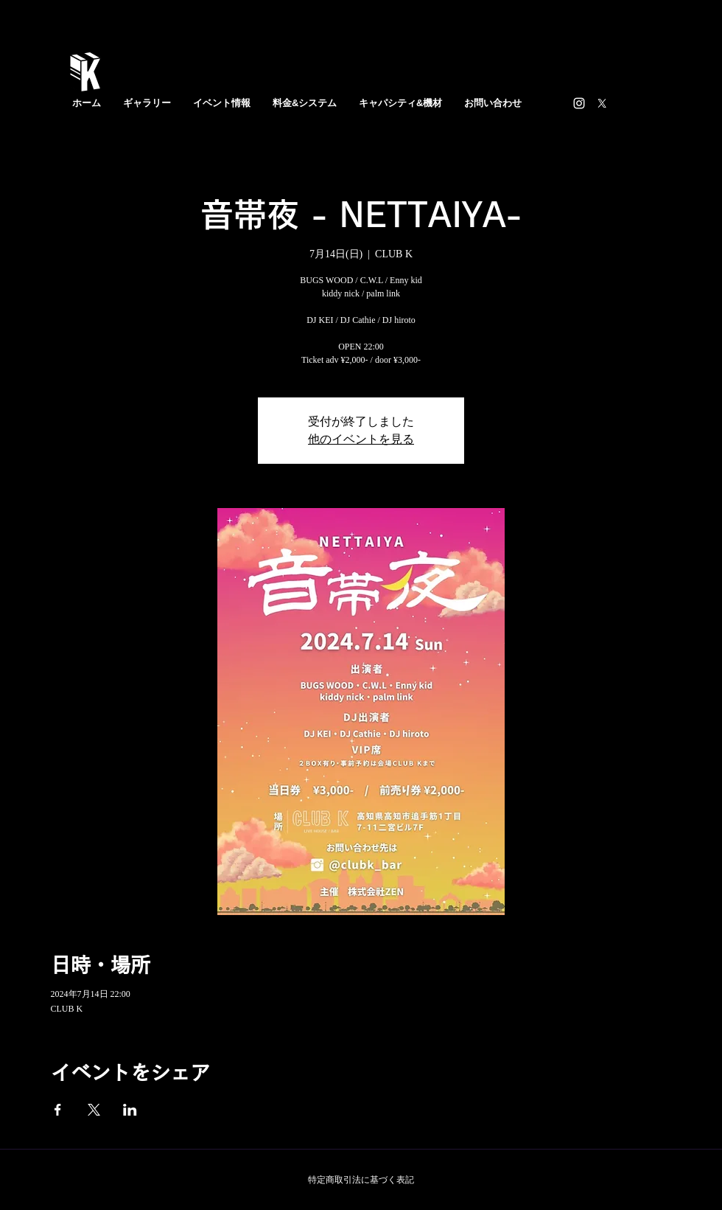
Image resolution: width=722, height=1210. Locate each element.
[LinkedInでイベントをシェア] (130, 1110)
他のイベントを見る (361, 439)
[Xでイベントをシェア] (94, 1110)
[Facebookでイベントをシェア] (58, 1110)
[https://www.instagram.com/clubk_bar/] (579, 103)
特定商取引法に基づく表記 (361, 1180)
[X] (602, 103)
